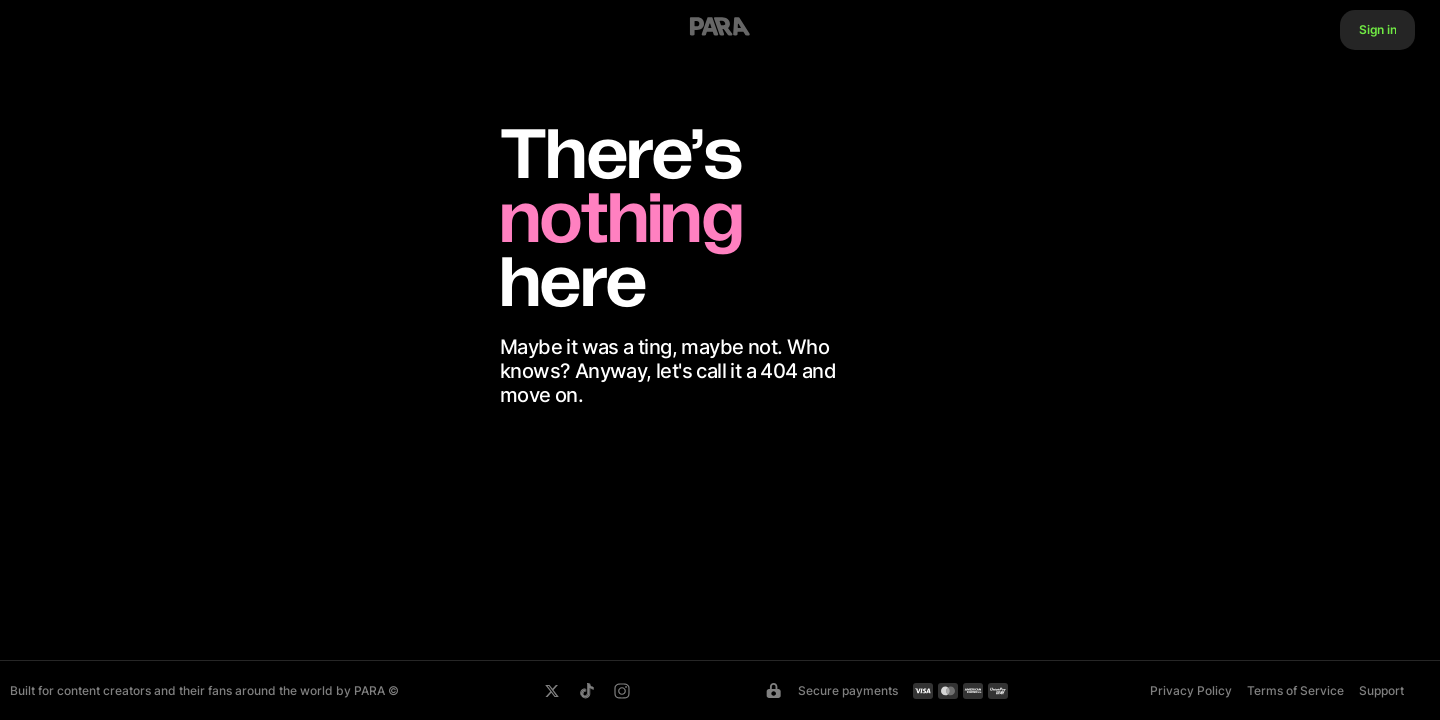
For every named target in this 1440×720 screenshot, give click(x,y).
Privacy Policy (1191, 691)
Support (1381, 691)
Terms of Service (1295, 691)
